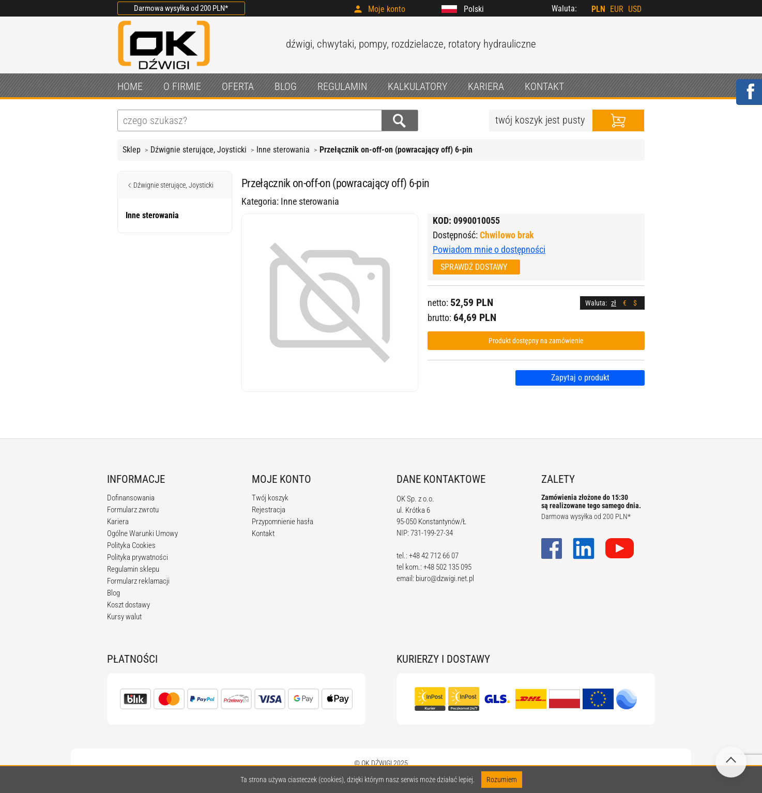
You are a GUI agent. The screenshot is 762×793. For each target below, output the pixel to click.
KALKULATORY (417, 86)
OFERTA (238, 86)
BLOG (286, 86)
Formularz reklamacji (138, 581)
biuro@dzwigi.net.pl (445, 578)
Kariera (118, 521)
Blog (113, 593)
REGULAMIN (342, 86)
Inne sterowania (283, 150)
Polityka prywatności (137, 557)
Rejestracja (268, 509)
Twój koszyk (270, 497)
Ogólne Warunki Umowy (142, 533)
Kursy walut (124, 616)
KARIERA (486, 86)
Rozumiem (501, 779)
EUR (616, 9)
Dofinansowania (131, 497)
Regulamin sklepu (133, 569)
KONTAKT (544, 86)
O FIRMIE (182, 86)
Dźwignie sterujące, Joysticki (198, 150)
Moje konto (386, 9)
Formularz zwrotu (133, 509)
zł (613, 303)
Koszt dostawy (128, 604)
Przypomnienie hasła (282, 521)
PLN (598, 9)
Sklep (132, 150)
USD (635, 9)
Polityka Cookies (131, 545)
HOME (130, 86)
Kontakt (263, 533)
